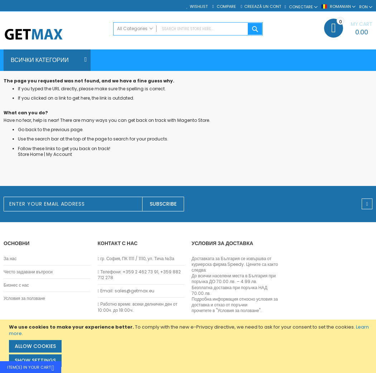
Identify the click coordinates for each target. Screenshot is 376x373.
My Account (59, 154)
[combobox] (188, 29)
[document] (189, 346)
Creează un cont (262, 6)
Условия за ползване (24, 298)
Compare (226, 6)
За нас (10, 259)
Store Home (30, 154)
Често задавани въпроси (28, 272)
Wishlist (199, 6)
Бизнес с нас (16, 285)
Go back (27, 129)
